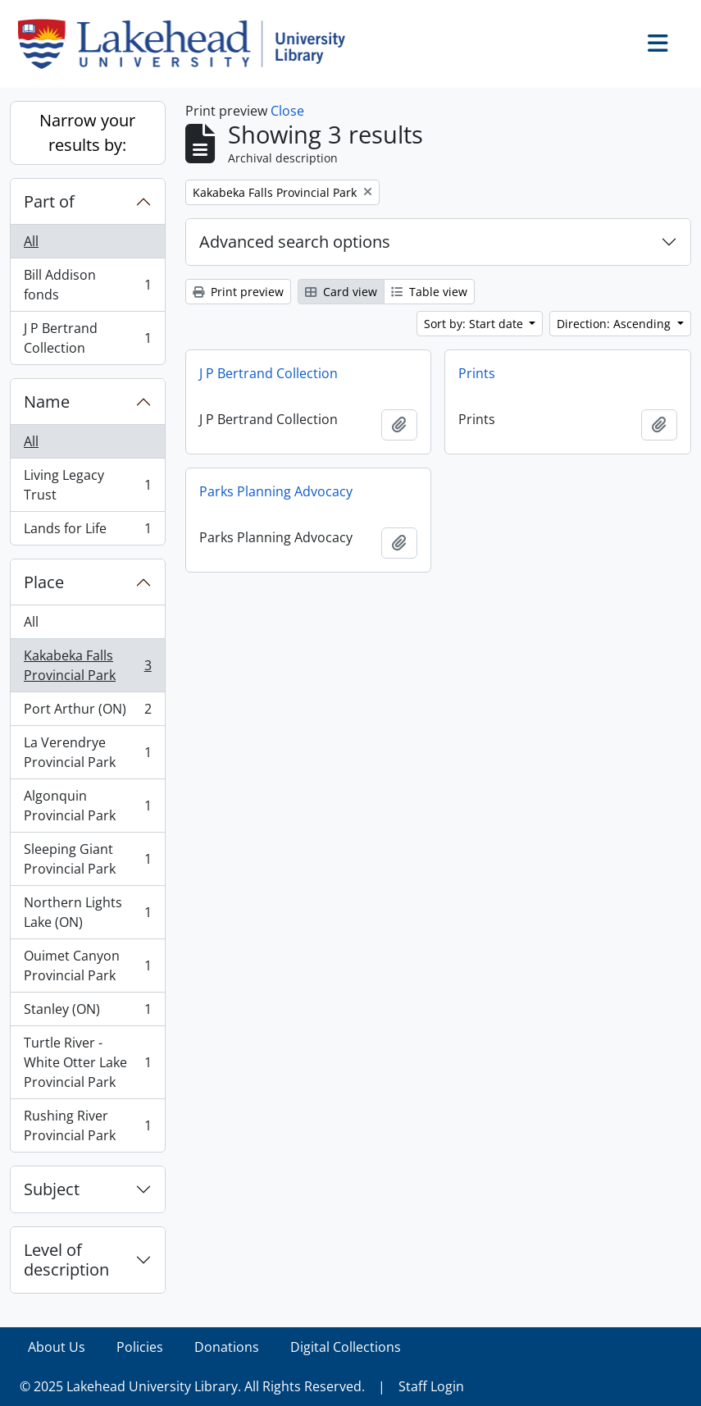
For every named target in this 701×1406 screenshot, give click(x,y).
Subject (52, 1189)
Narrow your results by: (87, 132)
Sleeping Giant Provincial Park (87, 859)
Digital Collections (345, 1347)
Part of (49, 201)
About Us (56, 1347)
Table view (429, 291)
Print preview (238, 291)
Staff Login (431, 1386)
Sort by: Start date (475, 323)
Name (47, 401)
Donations (226, 1347)
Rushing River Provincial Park (87, 1125)
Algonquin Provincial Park (87, 805)
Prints (476, 373)
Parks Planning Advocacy (276, 491)
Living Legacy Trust (87, 485)
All (31, 241)
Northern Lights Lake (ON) (87, 912)
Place (44, 582)
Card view (341, 291)
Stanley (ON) (87, 1012)
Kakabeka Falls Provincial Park (87, 665)
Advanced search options (294, 242)
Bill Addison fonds (87, 285)
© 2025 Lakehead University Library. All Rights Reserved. (192, 1386)
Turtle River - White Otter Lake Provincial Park (87, 1062)
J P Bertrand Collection (87, 338)
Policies (139, 1347)
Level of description (66, 1259)
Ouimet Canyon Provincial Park (87, 965)
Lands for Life (87, 531)
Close (287, 111)
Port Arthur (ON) (87, 712)
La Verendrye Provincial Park (87, 752)
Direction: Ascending (615, 323)
